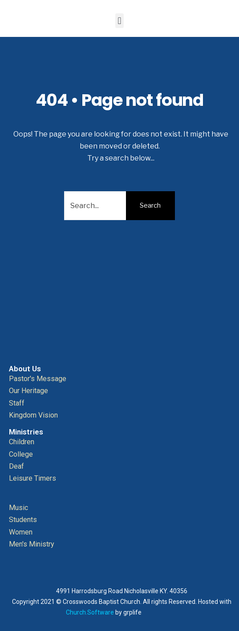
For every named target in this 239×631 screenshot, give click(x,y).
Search (150, 205)
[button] (119, 20)
